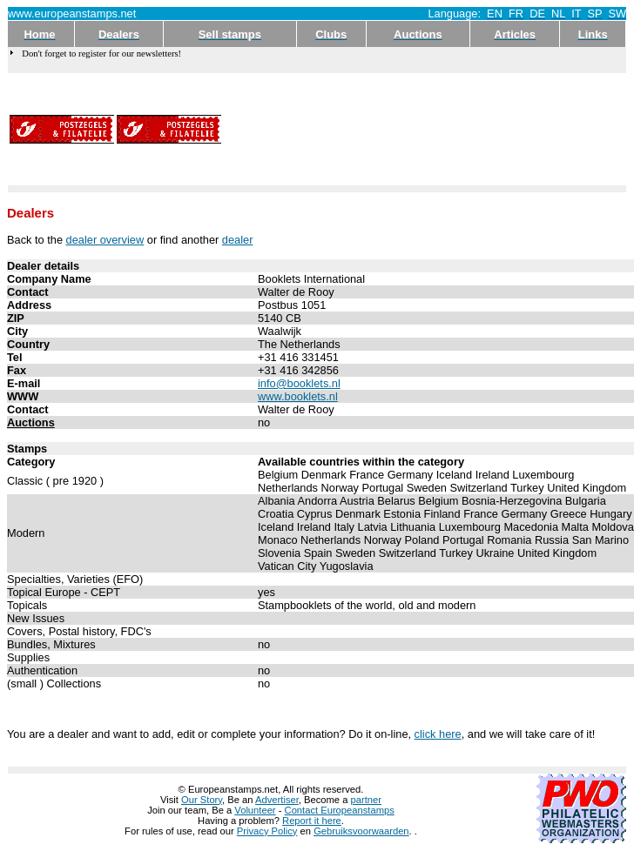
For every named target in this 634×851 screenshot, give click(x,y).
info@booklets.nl (299, 383)
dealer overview (105, 239)
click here (438, 733)
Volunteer (254, 810)
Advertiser (277, 799)
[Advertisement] (296, 129)
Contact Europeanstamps (340, 810)
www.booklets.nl (298, 396)
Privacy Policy (267, 831)
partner (366, 799)
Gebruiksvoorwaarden (361, 831)
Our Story (201, 799)
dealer (237, 239)
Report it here (311, 820)
